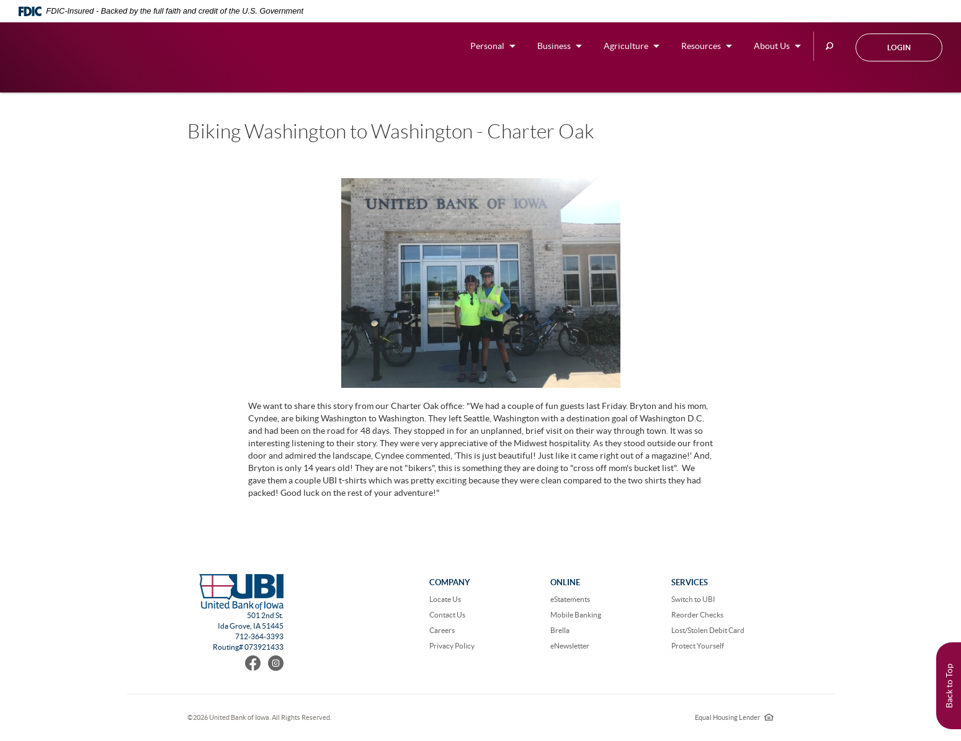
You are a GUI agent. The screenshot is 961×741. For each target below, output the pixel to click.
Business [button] (554, 46)
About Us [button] (772, 46)
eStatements (570, 599)
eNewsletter (569, 646)
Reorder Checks (697, 615)
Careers (442, 630)
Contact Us (447, 615)
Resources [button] (701, 46)
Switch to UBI (693, 599)
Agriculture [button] (626, 46)
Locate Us (445, 599)
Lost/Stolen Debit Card (707, 630)
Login (899, 47)
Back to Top (949, 685)
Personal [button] (487, 46)
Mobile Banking (575, 615)
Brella (560, 630)
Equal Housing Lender (734, 717)
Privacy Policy (452, 646)
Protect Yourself (697, 646)
